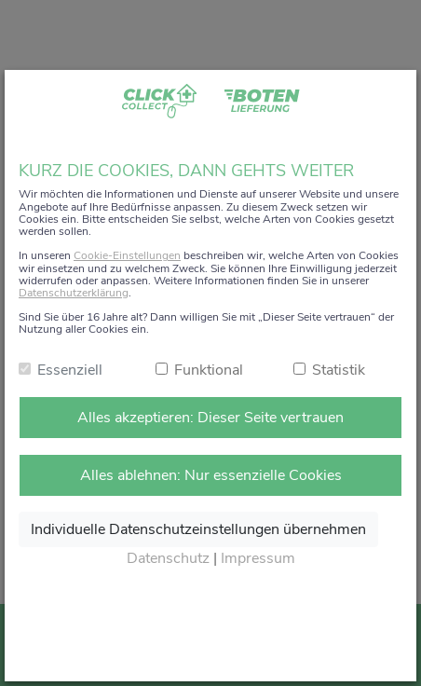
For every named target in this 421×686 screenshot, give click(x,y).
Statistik (338, 370)
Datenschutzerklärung (74, 292)
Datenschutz (168, 558)
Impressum (258, 558)
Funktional (208, 370)
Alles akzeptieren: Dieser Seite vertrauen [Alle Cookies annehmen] (210, 417)
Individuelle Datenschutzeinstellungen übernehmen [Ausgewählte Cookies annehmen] (198, 529)
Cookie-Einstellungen (127, 255)
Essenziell (69, 370)
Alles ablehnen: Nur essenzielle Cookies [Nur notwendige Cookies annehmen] (211, 475)
